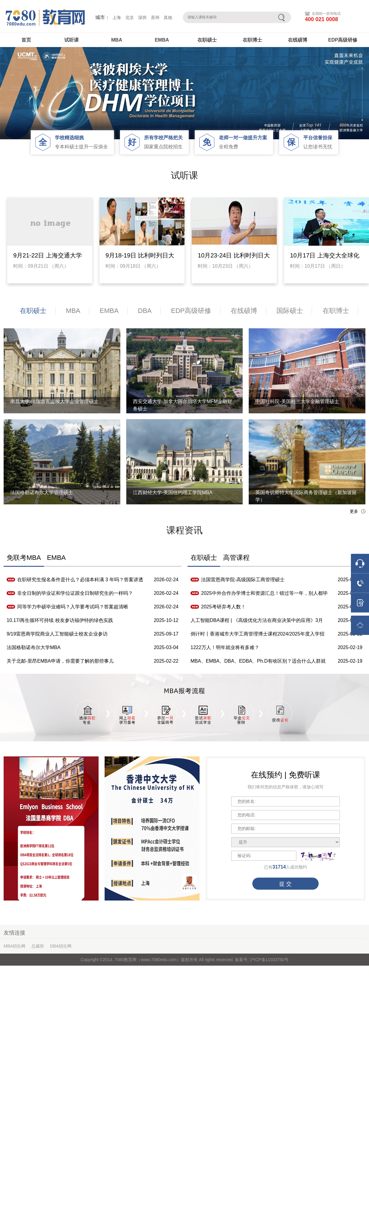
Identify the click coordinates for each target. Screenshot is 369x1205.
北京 (129, 17)
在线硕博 (297, 40)
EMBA (162, 40)
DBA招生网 (60, 946)
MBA (116, 40)
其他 (168, 17)
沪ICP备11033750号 (269, 959)
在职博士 (252, 40)
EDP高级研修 (343, 40)
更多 (354, 511)
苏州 (155, 17)
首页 (26, 40)
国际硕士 (289, 310)
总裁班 (37, 946)
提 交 (285, 884)
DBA (145, 310)
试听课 (71, 40)
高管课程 (236, 557)
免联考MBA (24, 557)
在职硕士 (207, 40)
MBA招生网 (14, 946)
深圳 (142, 17)
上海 (116, 17)
